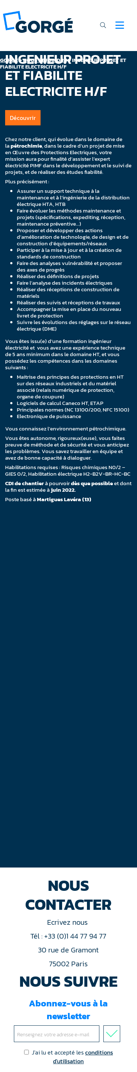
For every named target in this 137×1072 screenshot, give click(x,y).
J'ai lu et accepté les (68, 1056)
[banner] (38, 21)
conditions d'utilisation (83, 1056)
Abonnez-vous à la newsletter (68, 1019)
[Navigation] (120, 25)
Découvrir (23, 117)
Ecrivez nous (68, 922)
